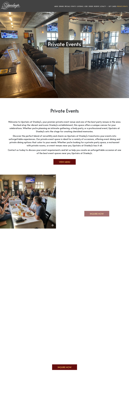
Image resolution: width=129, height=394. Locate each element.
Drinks (61, 7)
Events (73, 7)
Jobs (85, 7)
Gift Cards (112, 7)
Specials (67, 7)
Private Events (122, 7)
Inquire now (94, 214)
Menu (56, 7)
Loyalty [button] (103, 7)
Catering (79, 7)
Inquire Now (61, 368)
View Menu (64, 161)
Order (90, 7)
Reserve (96, 7)
